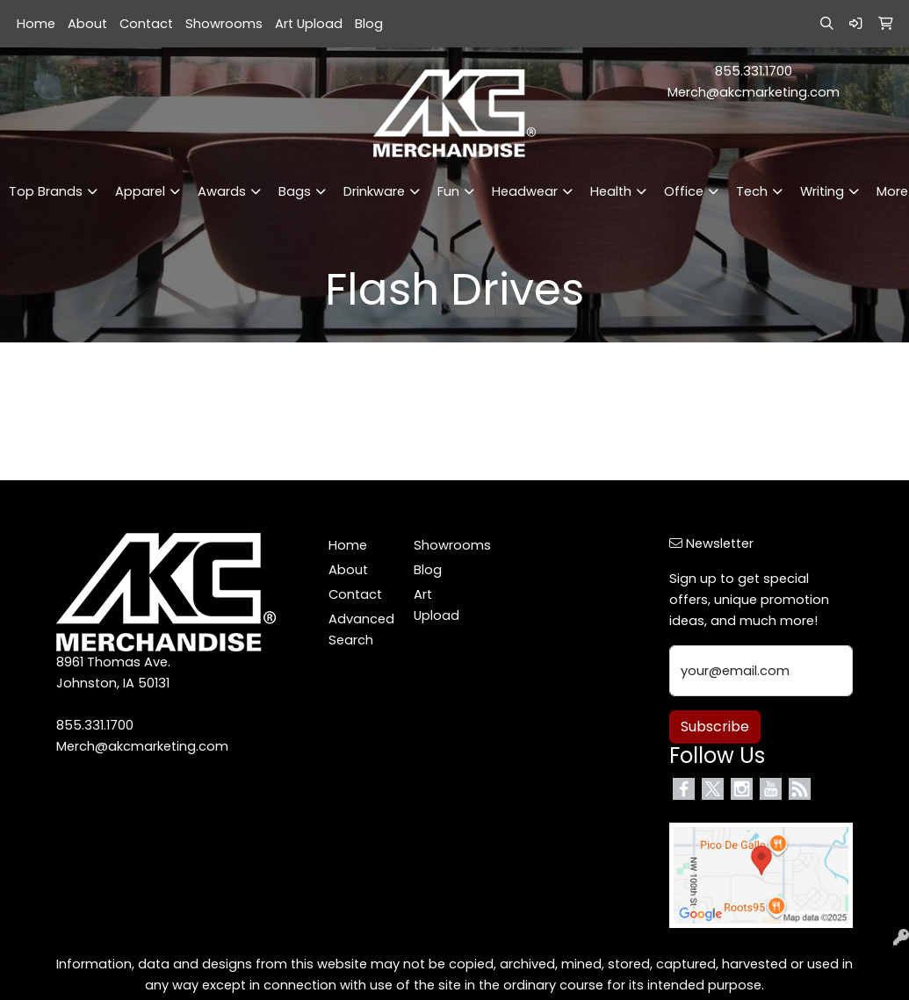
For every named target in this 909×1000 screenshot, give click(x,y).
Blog (369, 23)
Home (36, 23)
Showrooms (224, 23)
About (87, 23)
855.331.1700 (753, 71)
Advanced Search (360, 629)
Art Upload (309, 23)
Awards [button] (222, 191)
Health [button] (610, 191)
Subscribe (715, 726)
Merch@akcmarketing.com (753, 92)
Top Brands (46, 191)
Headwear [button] (525, 191)
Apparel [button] (140, 191)
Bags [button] (294, 191)
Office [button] (683, 191)
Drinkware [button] (374, 191)
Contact (146, 23)
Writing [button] (822, 191)
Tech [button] (752, 191)
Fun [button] (448, 191)
